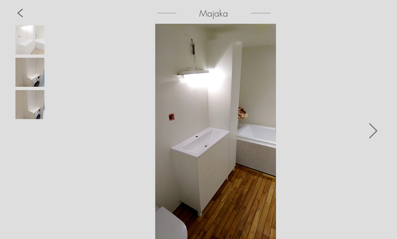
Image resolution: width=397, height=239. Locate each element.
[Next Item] (373, 131)
